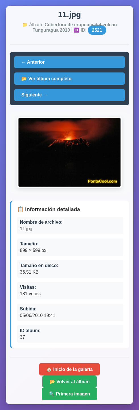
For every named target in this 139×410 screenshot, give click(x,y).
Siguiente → (34, 94)
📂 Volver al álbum (69, 381)
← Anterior (33, 62)
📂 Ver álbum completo (46, 78)
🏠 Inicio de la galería (69, 369)
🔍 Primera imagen (69, 393)
